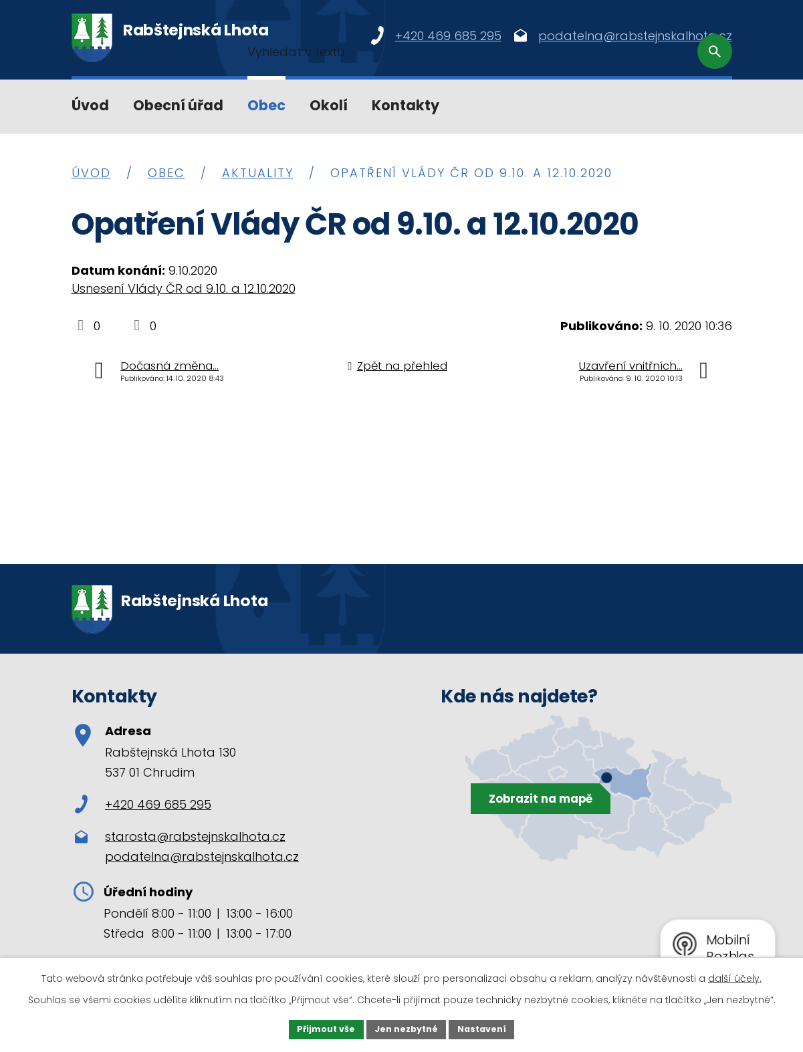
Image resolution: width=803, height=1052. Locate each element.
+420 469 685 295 (143, 804)
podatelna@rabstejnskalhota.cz (202, 856)
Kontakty (405, 105)
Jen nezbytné (407, 1028)
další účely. (735, 975)
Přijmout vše (318, 1028)
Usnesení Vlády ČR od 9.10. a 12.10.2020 (184, 288)
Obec (266, 105)
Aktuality (258, 172)
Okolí (329, 105)
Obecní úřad (178, 105)
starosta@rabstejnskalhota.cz (195, 836)
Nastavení (490, 1028)
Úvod (90, 105)
